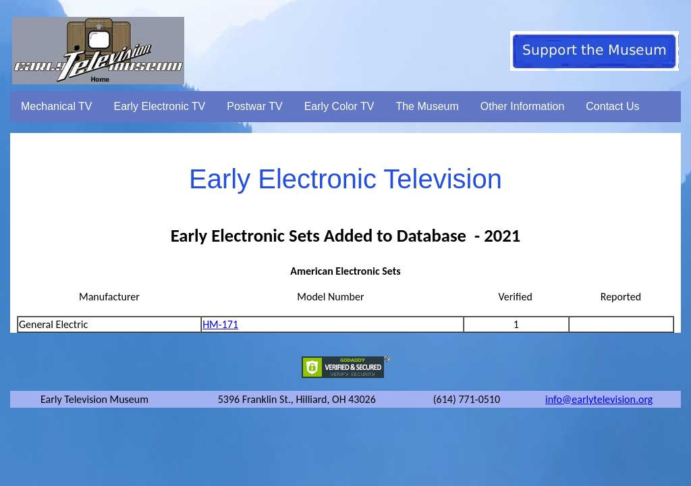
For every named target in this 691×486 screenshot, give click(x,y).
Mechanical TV (56, 106)
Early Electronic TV (160, 106)
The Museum (426, 106)
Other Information (522, 106)
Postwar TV (254, 106)
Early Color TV (339, 106)
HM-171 (220, 324)
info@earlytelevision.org (599, 399)
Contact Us (612, 106)
